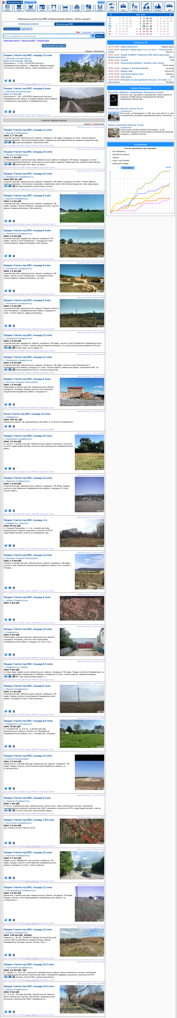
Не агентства (98, 32)
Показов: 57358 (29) (32, 373)
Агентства (86, 32)
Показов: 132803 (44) (32, 623)
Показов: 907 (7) (30, 115)
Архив (168, 167)
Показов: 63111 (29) (32, 294)
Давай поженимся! (123, 47)
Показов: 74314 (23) (32, 980)
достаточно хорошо (120, 154)
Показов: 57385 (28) (32, 167)
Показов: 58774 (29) (32, 189)
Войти (101, 2)
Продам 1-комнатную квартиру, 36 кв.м (126, 125)
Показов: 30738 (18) (32, 749)
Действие (27, 29)
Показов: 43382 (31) (32, 591)
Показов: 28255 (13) (32, 1015)
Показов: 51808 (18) (32, 813)
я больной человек (120, 163)
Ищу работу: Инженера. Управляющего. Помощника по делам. (136, 92)
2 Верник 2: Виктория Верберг (128, 68)
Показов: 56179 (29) (32, 408)
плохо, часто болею (120, 160)
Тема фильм (120, 77)
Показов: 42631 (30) (32, 680)
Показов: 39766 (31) (32, 658)
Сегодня (118, 60)
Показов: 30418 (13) (32, 881)
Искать (99, 36)
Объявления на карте (54, 45)
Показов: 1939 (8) (31, 84)
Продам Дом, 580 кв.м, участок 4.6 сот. (125, 108)
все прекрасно (118, 151)
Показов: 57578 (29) (32, 351)
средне (115, 157)
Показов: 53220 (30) (32, 549)
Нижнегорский (12, 29)
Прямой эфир (120, 71)
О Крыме (31, 2)
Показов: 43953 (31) (32, 514)
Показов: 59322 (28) (31, 145)
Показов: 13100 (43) (32, 958)
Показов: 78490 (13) (32, 429)
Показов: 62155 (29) (32, 329)
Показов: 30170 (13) (32, 923)
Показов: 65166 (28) (32, 224)
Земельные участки (29, 23)
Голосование (140, 144)
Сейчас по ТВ (140, 42)
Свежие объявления (140, 88)
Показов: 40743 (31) (32, 472)
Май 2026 (140, 14)
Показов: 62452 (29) (32, 259)
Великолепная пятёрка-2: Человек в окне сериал (136, 63)
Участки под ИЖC (64, 24)
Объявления (15, 2)
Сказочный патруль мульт (125, 74)
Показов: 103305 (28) (32, 846)
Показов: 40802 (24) (32, 714)
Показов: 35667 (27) (32, 792)
